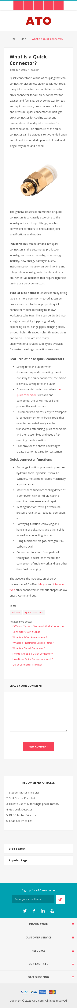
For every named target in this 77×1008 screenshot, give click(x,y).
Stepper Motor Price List (24, 792)
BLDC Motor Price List (23, 815)
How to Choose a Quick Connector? (33, 653)
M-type (42, 584)
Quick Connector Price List (27, 664)
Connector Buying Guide (26, 631)
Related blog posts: (21, 621)
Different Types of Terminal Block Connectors (38, 626)
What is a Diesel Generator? (29, 648)
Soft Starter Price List (22, 798)
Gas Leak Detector (20, 809)
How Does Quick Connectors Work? (33, 659)
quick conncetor (34, 612)
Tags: (13, 605)
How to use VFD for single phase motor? (34, 804)
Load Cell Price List (20, 821)
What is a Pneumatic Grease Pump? (33, 642)
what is (16, 612)
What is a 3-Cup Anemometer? (30, 637)
